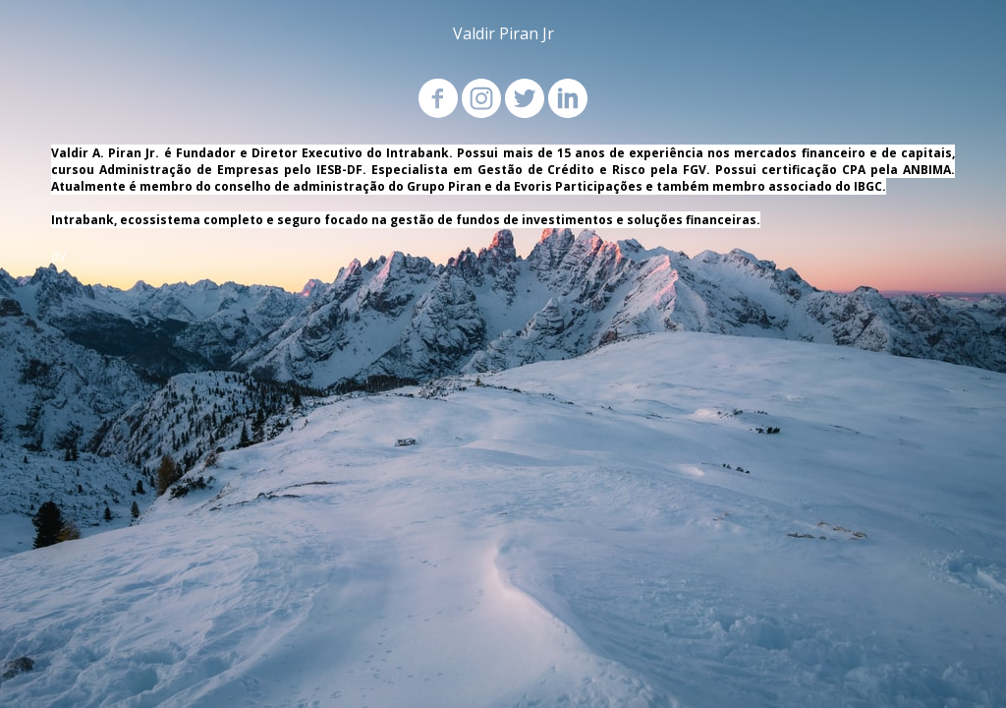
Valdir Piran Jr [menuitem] (503, 33)
